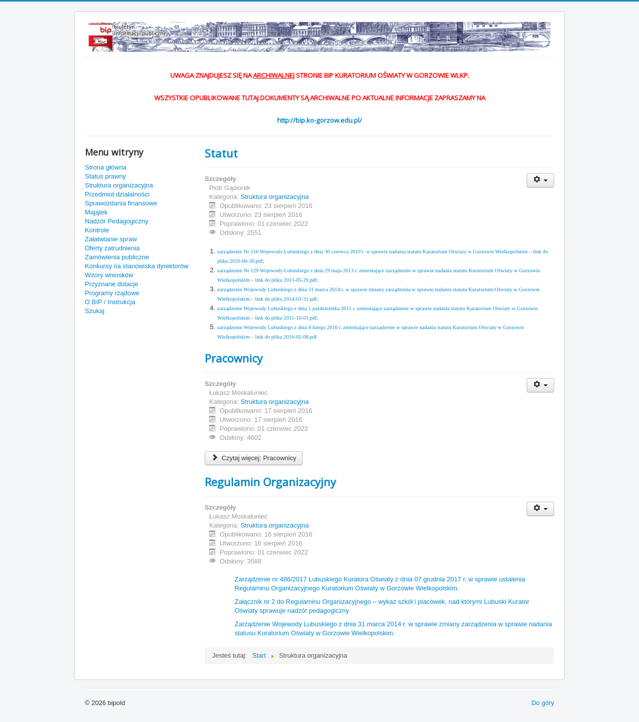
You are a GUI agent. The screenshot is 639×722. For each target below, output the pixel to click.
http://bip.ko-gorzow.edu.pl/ (319, 120)
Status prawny (105, 176)
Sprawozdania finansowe (121, 203)
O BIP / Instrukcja (110, 302)
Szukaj (94, 311)
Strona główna (105, 167)
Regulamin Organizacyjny (270, 481)
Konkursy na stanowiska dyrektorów (136, 266)
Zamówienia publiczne (117, 257)
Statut (221, 153)
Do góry (542, 703)
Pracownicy (234, 358)
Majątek (96, 212)
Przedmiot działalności (117, 194)
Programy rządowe (112, 293)
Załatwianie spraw (111, 239)
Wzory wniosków (109, 275)
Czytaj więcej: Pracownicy (253, 458)
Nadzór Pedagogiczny (116, 221)
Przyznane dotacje (111, 284)
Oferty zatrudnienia (112, 248)
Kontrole (97, 230)
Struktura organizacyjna (119, 185)
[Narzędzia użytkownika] (540, 180)
